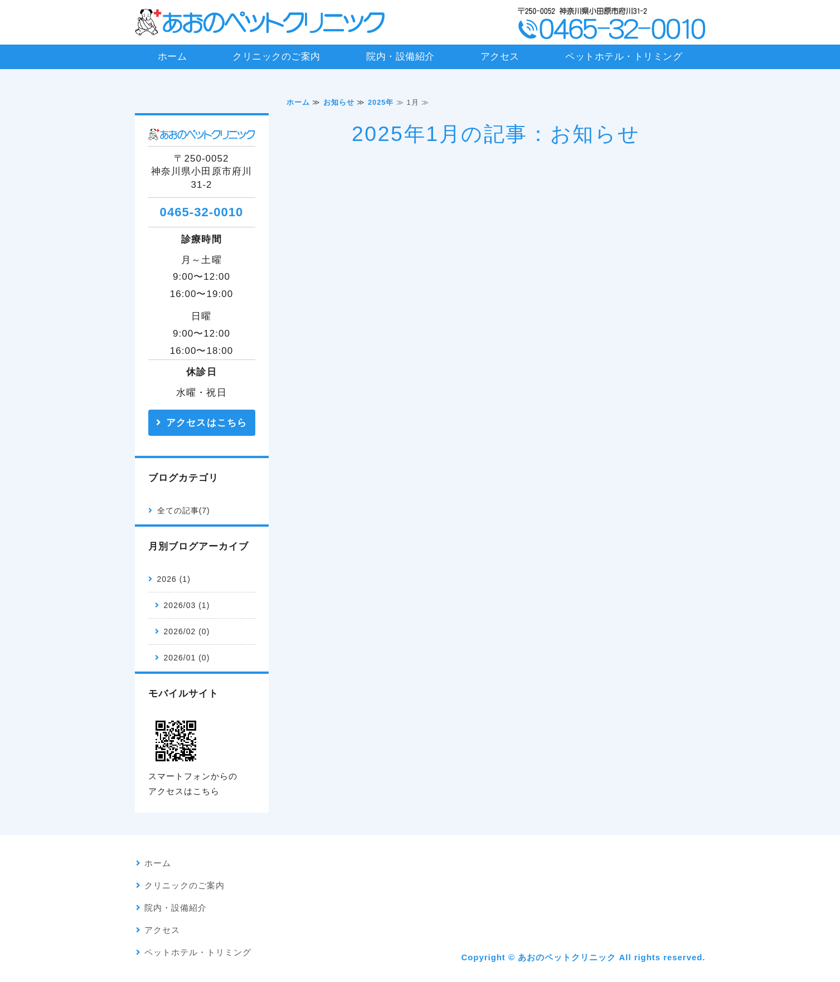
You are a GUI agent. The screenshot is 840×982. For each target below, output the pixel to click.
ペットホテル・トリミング (623, 56)
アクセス (499, 56)
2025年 (381, 102)
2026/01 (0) (187, 657)
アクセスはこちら (206, 422)
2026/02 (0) (187, 631)
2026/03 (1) (187, 605)
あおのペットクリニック (567, 957)
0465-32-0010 (202, 212)
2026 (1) (174, 579)
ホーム (172, 56)
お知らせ (339, 102)
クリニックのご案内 (276, 56)
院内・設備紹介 (400, 56)
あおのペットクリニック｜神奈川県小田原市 (260, 22)
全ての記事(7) (183, 510)
